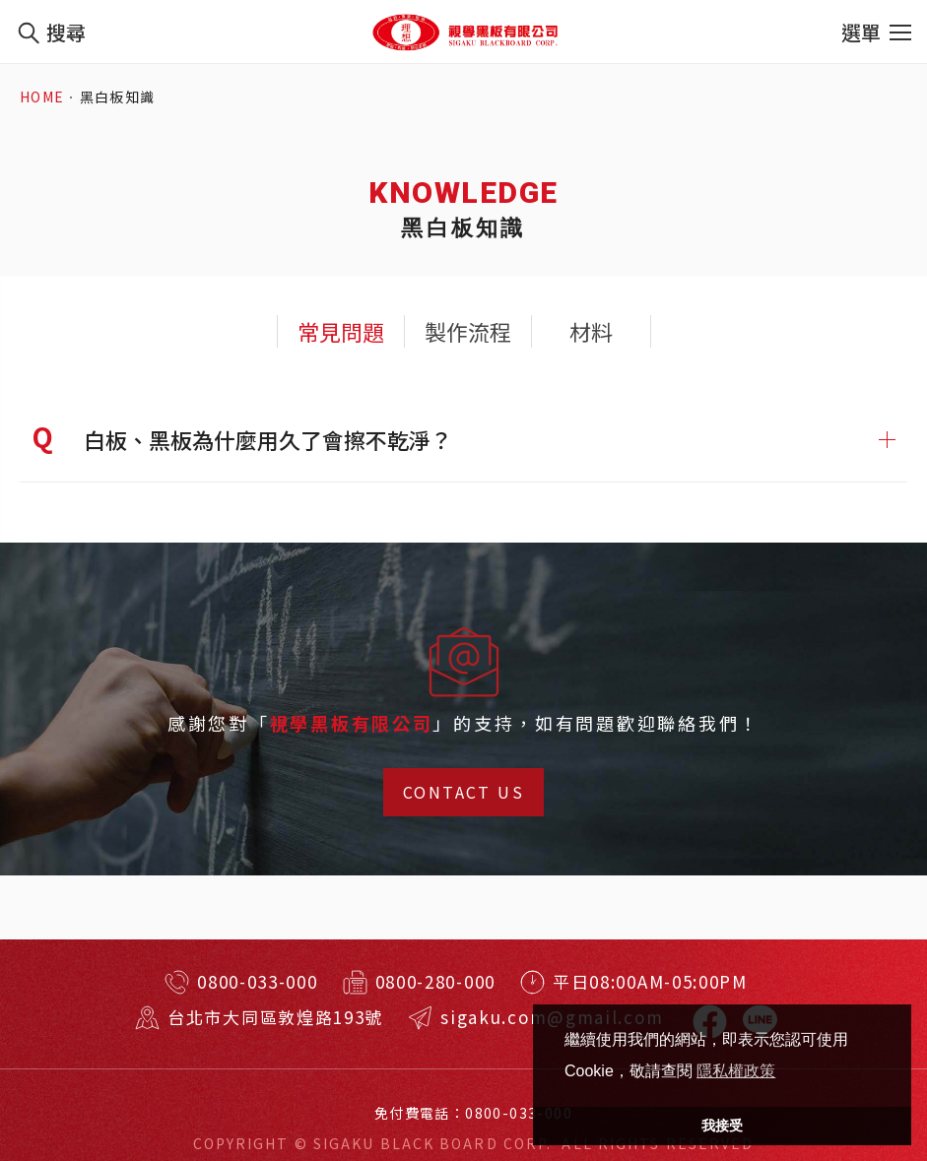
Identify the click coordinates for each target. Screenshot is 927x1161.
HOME (42, 97)
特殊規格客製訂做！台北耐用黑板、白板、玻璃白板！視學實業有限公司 (464, 31)
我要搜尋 (27, 32)
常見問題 (341, 331)
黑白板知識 (118, 97)
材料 (591, 331)
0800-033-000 (257, 981)
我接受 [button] (722, 1125)
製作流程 (468, 331)
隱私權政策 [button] (735, 1071)
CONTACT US (463, 807)
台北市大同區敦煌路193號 (285, 1016)
